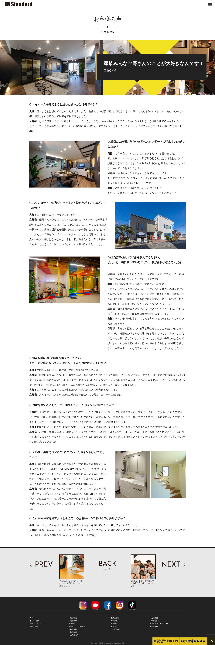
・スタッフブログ (34, 624)
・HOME (31, 618)
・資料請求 (113, 621)
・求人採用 (154, 626)
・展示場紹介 (73, 618)
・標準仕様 (73, 629)
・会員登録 (113, 624)
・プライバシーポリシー (159, 624)
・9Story (72, 624)
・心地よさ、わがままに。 (78, 626)
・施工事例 (73, 632)
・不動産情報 (114, 618)
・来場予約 (113, 626)
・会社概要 (154, 618)
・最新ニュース (33, 626)
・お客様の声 (73, 635)
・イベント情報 (33, 621)
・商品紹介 (73, 621)
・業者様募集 (154, 621)
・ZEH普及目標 (115, 629)
